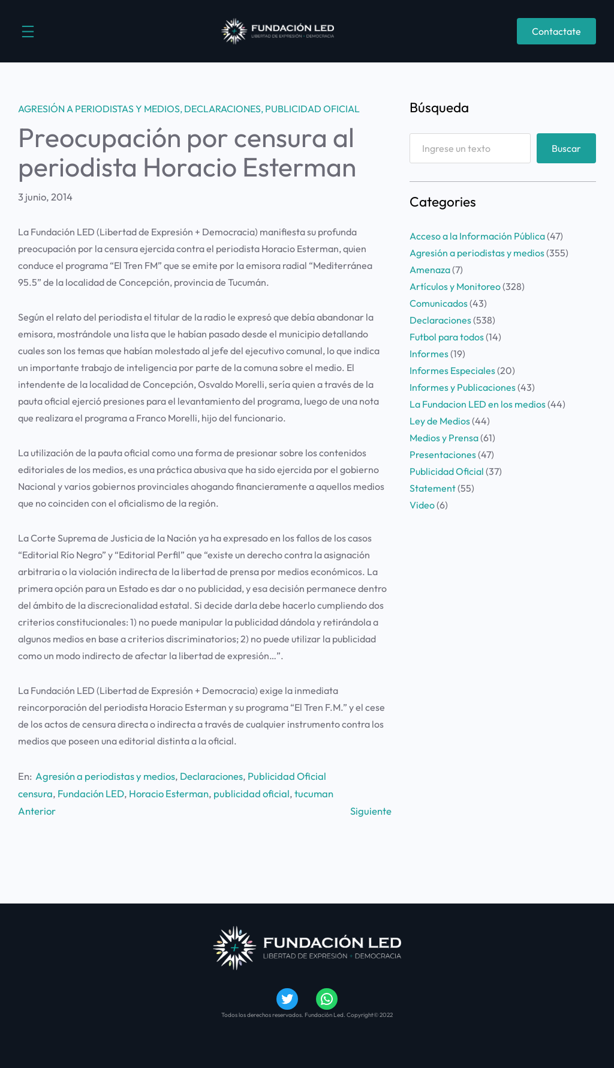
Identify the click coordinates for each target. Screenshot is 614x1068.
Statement (433, 488)
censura (35, 793)
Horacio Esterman (169, 793)
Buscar (566, 148)
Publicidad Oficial (312, 109)
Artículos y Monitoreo (455, 286)
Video (422, 505)
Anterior (37, 810)
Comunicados (439, 303)
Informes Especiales (452, 370)
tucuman (313, 793)
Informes (429, 354)
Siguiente (371, 810)
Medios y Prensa (444, 438)
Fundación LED (91, 793)
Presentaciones (443, 454)
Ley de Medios (440, 421)
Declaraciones (222, 109)
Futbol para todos (447, 337)
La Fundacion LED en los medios (478, 404)
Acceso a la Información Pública (477, 236)
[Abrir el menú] (28, 31)
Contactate (556, 31)
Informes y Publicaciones (463, 387)
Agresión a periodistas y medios (99, 109)
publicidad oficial (251, 793)
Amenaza (430, 270)
